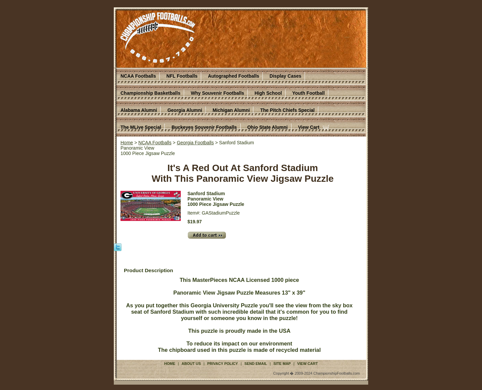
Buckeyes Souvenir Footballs (204, 127)
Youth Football (308, 93)
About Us (191, 364)
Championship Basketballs (150, 93)
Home (126, 142)
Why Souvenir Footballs (217, 93)
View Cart (309, 127)
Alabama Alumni (138, 110)
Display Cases (285, 76)
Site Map (282, 364)
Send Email (255, 364)
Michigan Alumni (231, 110)
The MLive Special (140, 127)
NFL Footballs (181, 76)
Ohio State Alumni (267, 127)
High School (268, 93)
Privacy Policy (222, 364)
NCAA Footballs (138, 76)
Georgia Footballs (195, 142)
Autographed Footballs (233, 76)
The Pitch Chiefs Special (287, 110)
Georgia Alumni (184, 110)
